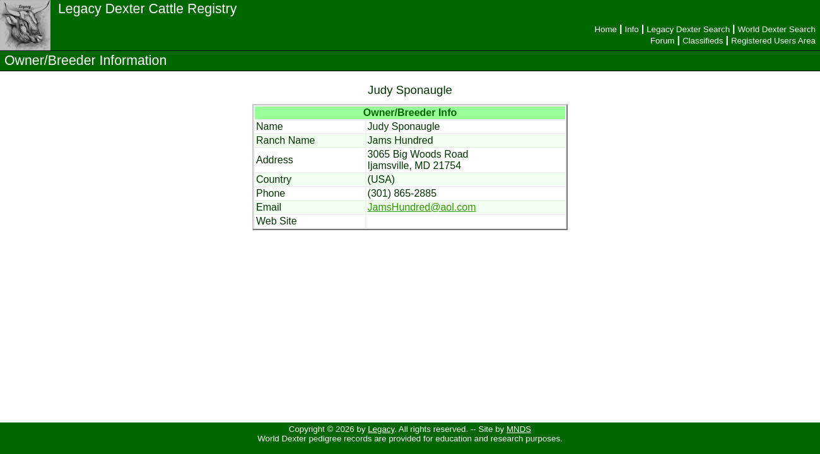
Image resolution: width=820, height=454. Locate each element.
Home (605, 29)
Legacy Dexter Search (688, 29)
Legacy (381, 429)
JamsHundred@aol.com (422, 207)
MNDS (519, 429)
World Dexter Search (777, 29)
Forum (662, 40)
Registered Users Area (773, 40)
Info (631, 29)
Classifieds (702, 40)
